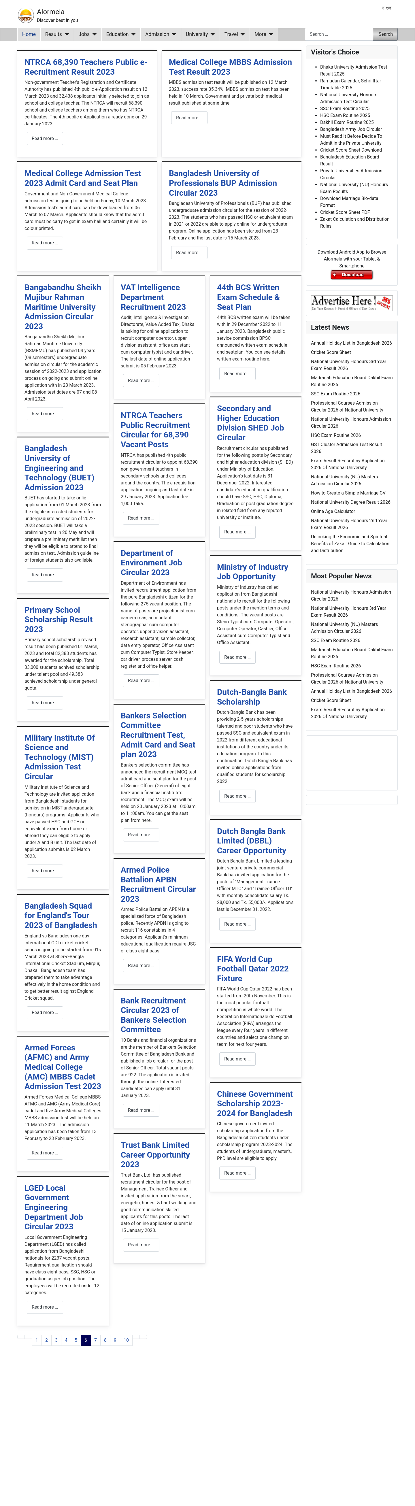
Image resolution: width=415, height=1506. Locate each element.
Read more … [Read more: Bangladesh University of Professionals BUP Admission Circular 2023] (189, 252)
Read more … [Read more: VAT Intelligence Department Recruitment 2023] (141, 380)
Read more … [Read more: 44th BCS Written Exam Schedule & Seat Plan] (237, 373)
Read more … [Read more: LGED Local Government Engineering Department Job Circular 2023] (45, 1307)
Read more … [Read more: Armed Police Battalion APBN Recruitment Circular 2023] (141, 965)
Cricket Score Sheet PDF (345, 212)
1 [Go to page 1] (36, 1340)
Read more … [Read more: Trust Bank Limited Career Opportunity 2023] (141, 1245)
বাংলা (387, 8)
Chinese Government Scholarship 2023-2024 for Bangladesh (255, 1103)
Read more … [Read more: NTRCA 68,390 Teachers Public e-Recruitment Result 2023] (45, 138)
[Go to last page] (143, 1337)
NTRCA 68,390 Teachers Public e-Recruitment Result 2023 (86, 67)
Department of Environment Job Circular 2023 (151, 562)
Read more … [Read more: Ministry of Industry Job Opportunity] (237, 657)
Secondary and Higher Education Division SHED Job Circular (250, 423)
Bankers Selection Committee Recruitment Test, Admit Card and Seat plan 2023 (158, 735)
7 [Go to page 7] (95, 1340)
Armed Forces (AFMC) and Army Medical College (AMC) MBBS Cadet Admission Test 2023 (62, 1067)
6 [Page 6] (85, 1340)
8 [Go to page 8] (105, 1340)
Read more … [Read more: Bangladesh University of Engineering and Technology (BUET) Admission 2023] (45, 575)
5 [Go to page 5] (76, 1340)
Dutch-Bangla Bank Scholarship (252, 697)
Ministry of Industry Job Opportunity (252, 572)
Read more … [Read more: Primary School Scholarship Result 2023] (45, 702)
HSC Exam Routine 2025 (345, 115)
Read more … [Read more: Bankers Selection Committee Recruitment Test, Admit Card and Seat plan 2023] (141, 834)
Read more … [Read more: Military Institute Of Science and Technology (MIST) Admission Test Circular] (45, 870)
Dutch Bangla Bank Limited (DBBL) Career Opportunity (251, 840)
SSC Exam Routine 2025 (344, 108)
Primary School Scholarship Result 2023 (58, 619)
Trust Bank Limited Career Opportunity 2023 (155, 1154)
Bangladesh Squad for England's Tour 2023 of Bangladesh (60, 915)
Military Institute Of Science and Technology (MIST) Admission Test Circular (59, 757)
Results (53, 34)
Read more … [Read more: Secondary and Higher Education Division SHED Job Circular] (237, 532)
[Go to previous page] (28, 1337)
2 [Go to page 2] (46, 1340)
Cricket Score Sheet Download (351, 150)
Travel (231, 34)
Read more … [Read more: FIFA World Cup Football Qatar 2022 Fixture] (237, 1059)
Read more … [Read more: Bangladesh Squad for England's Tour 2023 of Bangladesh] (45, 1012)
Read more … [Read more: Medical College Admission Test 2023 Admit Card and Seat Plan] (45, 243)
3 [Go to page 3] (56, 1340)
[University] (211, 34)
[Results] (65, 34)
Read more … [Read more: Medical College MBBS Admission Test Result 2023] (189, 117)
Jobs (84, 34)
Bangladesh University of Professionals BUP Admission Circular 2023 (223, 183)
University (197, 34)
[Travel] (241, 34)
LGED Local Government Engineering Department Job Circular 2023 (53, 1207)
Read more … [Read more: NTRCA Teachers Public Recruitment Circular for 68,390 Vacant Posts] (141, 518)
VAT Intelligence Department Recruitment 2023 (153, 297)
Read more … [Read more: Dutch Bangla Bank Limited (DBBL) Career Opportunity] (237, 924)
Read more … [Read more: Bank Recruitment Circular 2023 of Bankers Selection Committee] (141, 1110)
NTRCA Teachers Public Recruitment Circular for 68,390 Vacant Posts (155, 430)
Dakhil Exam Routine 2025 (347, 122)
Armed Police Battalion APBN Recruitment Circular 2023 (158, 884)
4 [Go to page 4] (66, 1340)
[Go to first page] (21, 1337)
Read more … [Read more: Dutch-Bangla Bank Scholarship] (237, 796)
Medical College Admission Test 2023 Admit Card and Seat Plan (82, 178)
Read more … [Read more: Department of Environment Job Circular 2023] (141, 680)
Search (386, 34)
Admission (157, 34)
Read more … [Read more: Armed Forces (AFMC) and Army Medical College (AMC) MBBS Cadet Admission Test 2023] (45, 1153)
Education (117, 34)
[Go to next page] (136, 1337)
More (260, 34)
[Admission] (172, 34)
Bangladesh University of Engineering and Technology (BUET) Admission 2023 (59, 468)
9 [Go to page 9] (115, 1340)
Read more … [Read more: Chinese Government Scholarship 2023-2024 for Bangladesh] (237, 1173)
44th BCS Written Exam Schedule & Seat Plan (248, 297)
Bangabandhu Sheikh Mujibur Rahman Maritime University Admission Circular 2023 (62, 307)
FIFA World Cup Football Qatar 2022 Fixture (253, 968)
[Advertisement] (159, 1433)
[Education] (132, 34)
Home (29, 34)
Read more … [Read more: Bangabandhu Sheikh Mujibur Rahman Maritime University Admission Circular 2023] (45, 413)
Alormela (51, 12)
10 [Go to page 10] (126, 1340)
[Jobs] (93, 34)
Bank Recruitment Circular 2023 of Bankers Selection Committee (153, 1015)
